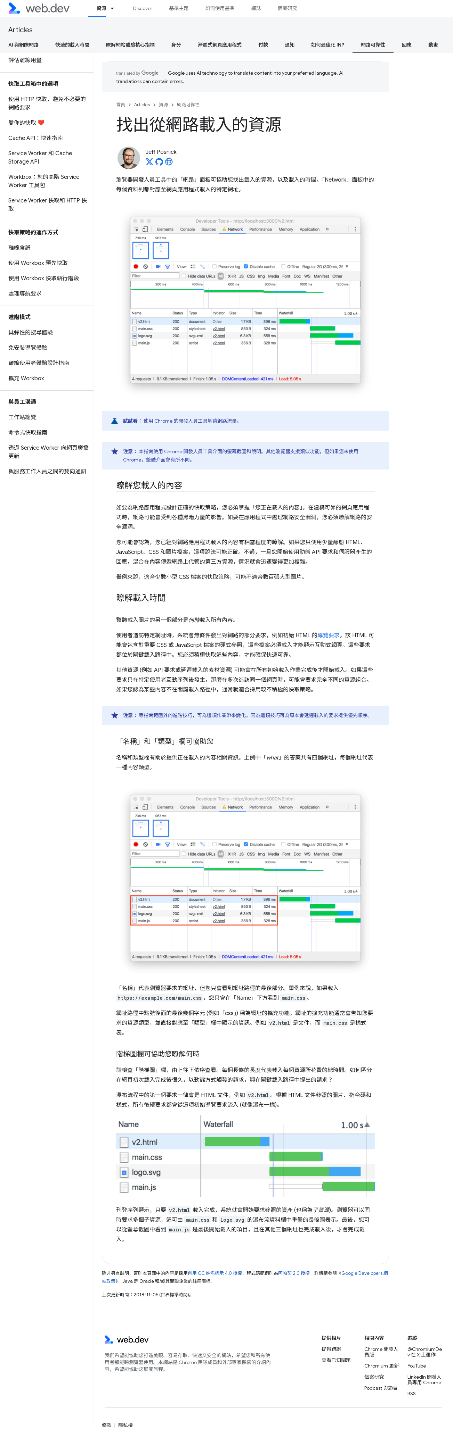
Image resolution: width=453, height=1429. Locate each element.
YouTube (416, 1366)
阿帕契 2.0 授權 (294, 1273)
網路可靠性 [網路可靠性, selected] (373, 45)
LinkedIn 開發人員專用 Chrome (424, 1380)
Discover (142, 8)
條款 (107, 1425)
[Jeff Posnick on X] (149, 164)
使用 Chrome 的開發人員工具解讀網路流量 (190, 421)
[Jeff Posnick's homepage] (169, 164)
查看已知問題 (336, 1360)
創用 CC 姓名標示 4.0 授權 (215, 1273)
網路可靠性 (188, 105)
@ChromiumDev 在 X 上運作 (424, 1352)
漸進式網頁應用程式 (220, 45)
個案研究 (287, 8)
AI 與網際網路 (23, 45)
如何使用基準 (219, 8)
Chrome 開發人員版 (381, 1352)
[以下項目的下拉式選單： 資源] (115, 8)
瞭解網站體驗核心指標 (130, 45)
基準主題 (178, 8)
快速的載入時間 (72, 45)
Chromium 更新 (381, 1366)
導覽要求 (328, 635)
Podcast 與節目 (381, 1388)
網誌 (256, 8)
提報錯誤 (331, 1349)
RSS (411, 1393)
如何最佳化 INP (327, 45)
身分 (176, 45)
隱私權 (125, 1425)
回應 (407, 45)
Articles (20, 30)
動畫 (433, 45)
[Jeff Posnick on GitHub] (159, 164)
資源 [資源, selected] (101, 8)
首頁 (120, 105)
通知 (289, 45)
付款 (263, 45)
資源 (163, 105)
